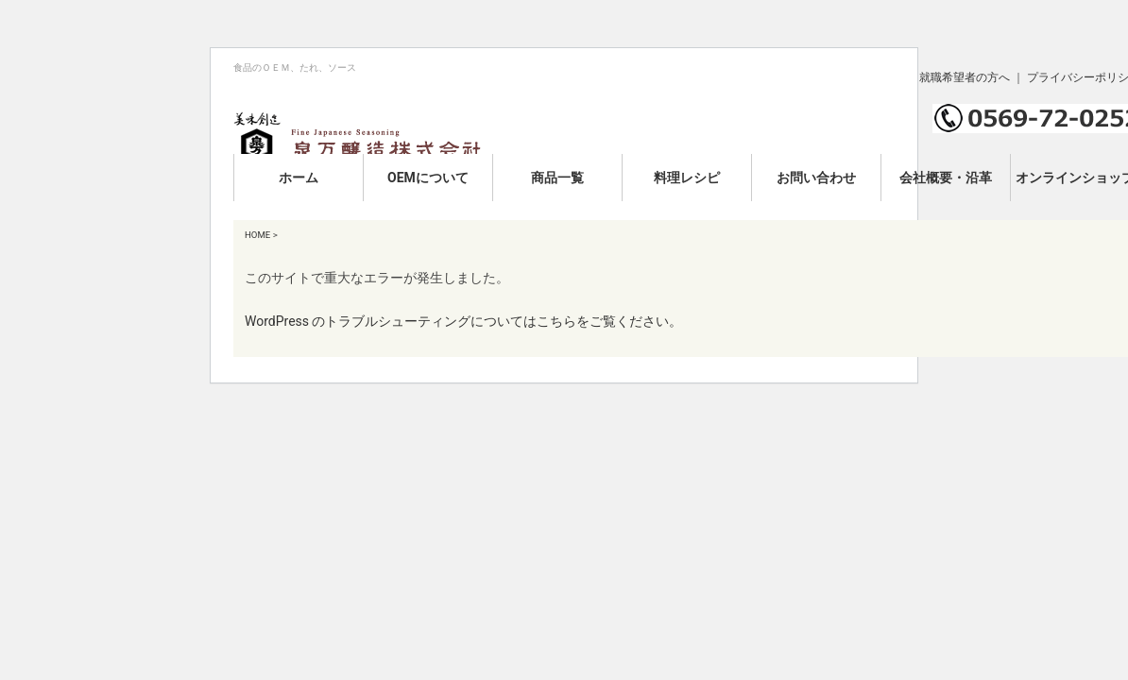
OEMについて (428, 177)
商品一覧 (557, 177)
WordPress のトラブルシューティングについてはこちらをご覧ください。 (464, 321)
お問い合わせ (816, 177)
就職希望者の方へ (964, 77)
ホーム (298, 177)
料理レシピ (687, 177)
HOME (257, 235)
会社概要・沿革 (945, 177)
